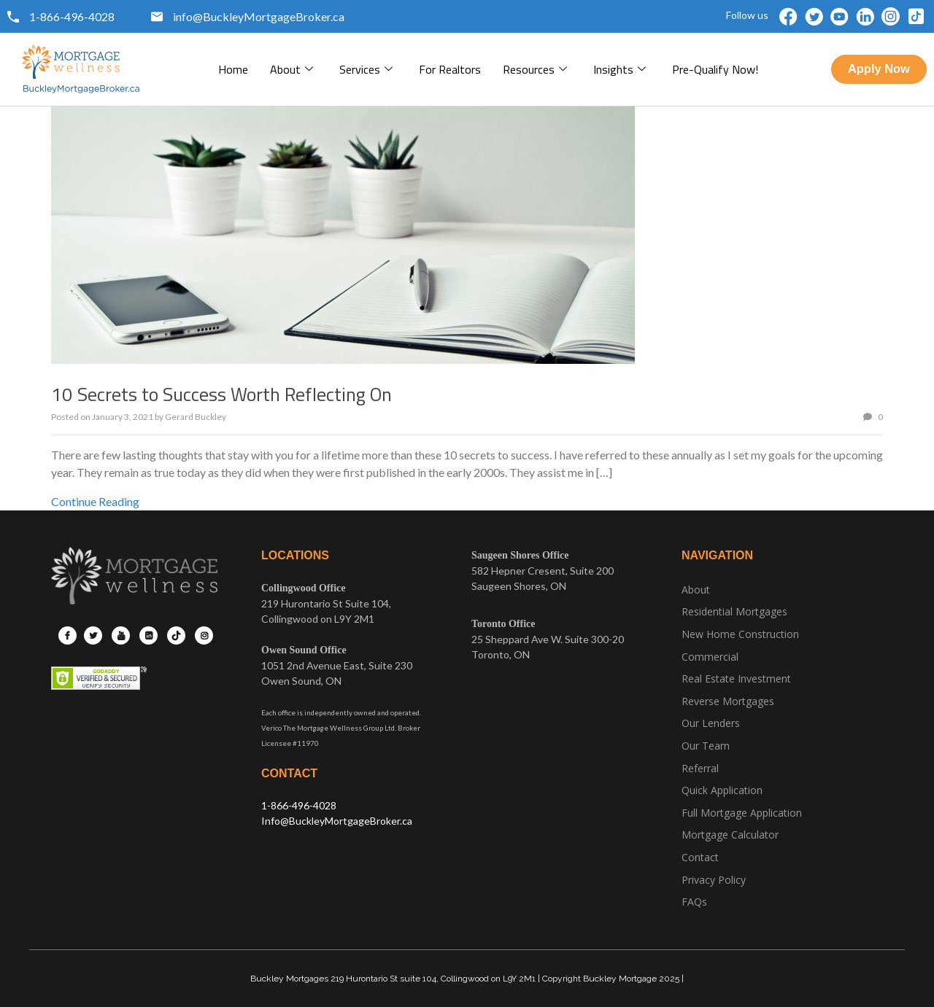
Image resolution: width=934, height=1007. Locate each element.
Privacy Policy (714, 880)
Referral (700, 768)
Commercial (710, 657)
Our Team (706, 746)
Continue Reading (95, 501)
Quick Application (722, 790)
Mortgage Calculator (730, 834)
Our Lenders (711, 723)
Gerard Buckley (195, 416)
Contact (700, 857)
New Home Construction (740, 634)
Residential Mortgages (734, 611)
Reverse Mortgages (728, 701)
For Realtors (450, 69)
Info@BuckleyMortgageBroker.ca (336, 820)
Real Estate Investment (736, 678)
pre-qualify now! (715, 69)
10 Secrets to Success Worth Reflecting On (221, 394)
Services (366, 69)
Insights (619, 69)
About (291, 69)
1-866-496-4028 (298, 805)
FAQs (694, 902)
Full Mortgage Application (742, 813)
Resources (535, 69)
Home (233, 69)
